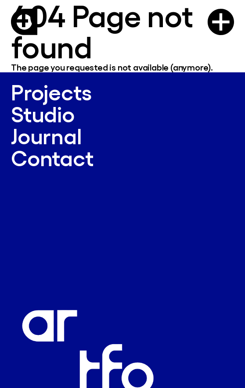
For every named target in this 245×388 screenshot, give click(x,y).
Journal (46, 135)
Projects (51, 91)
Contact (52, 157)
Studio (43, 113)
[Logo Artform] (24, 22)
